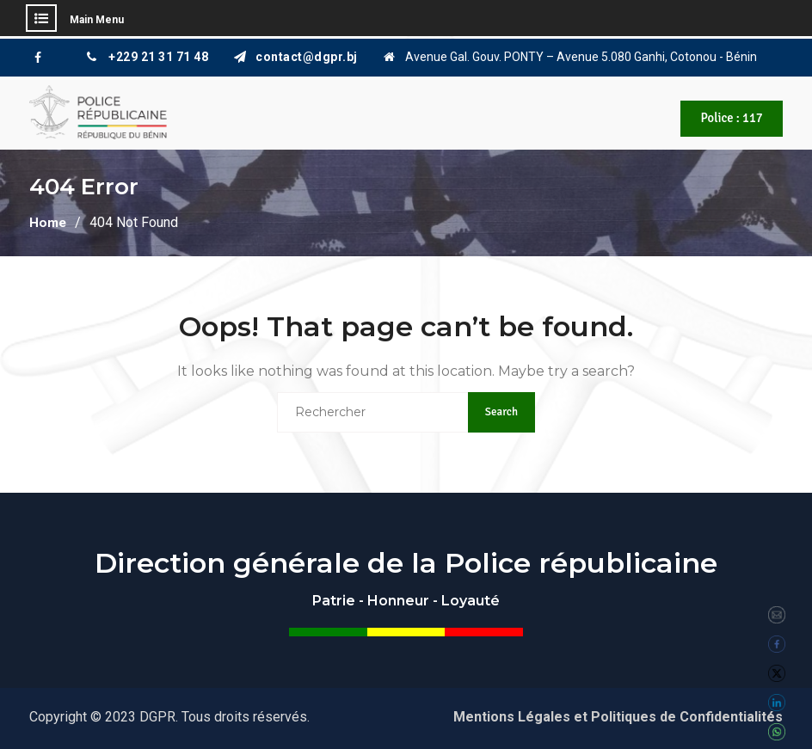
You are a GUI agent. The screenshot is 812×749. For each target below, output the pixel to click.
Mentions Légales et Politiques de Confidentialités (618, 715)
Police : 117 (729, 118)
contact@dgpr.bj (306, 57)
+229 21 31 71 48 (158, 57)
